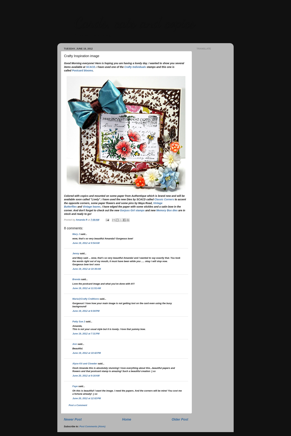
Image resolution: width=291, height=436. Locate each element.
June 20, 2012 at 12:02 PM (86, 398)
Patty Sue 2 (78, 321)
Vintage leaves (92, 206)
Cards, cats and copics (134, 22)
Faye (75, 386)
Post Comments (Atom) (92, 426)
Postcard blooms (82, 70)
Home (126, 419)
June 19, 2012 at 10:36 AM (86, 269)
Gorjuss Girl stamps (132, 210)
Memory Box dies (167, 210)
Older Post (180, 419)
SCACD (90, 66)
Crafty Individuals (135, 66)
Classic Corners (164, 199)
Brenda (76, 279)
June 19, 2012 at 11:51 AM (86, 288)
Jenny (75, 253)
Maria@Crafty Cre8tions (85, 299)
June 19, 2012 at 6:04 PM (85, 311)
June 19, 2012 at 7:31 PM (85, 333)
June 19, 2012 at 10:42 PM (86, 353)
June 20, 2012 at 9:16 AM (85, 375)
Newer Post (73, 419)
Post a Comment (78, 405)
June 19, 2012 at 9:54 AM (85, 243)
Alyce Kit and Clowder (84, 363)
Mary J (76, 234)
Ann (74, 344)
